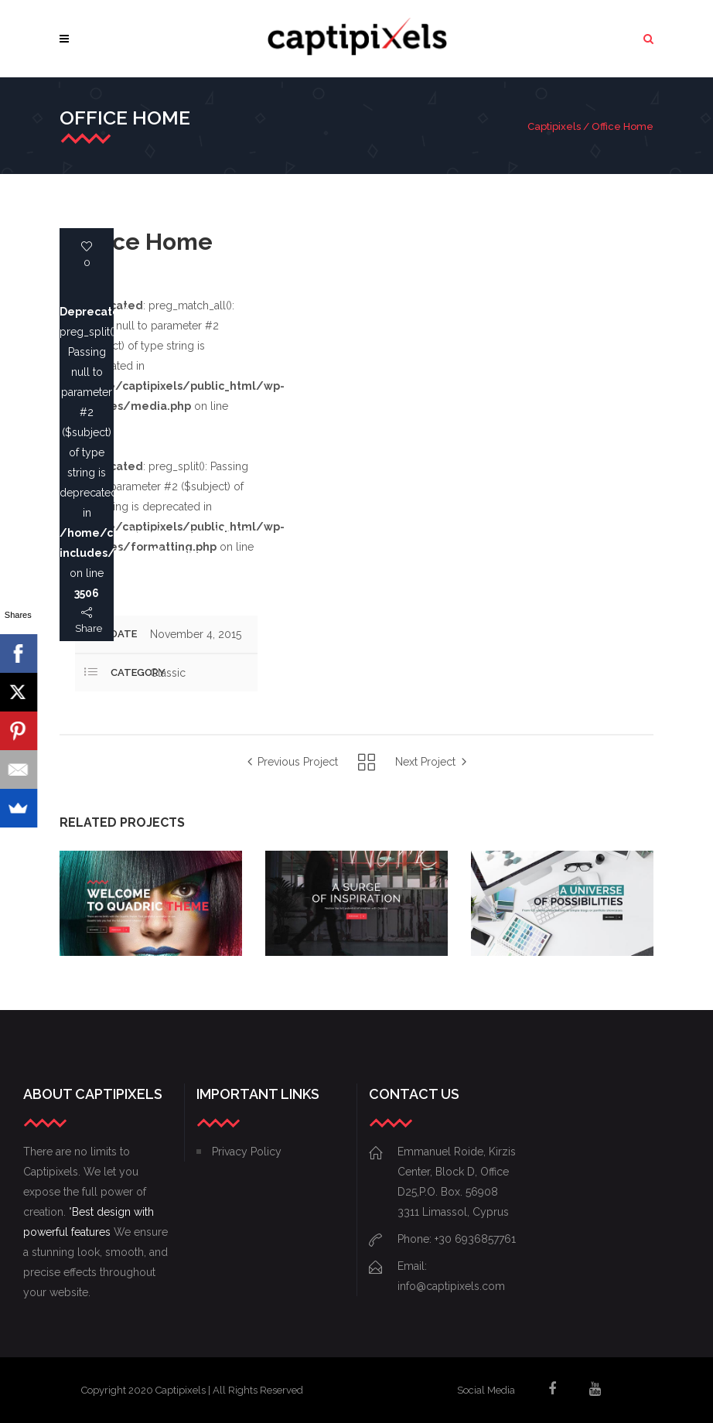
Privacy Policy (246, 1151)
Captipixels (554, 126)
